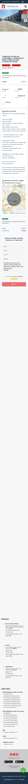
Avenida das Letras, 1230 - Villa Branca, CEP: (13, 669)
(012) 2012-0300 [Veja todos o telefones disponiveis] (15, 1)
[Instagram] (14, 754)
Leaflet (16, 213)
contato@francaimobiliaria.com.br (14, 634)
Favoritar (6, 65)
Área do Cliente (6, 1)
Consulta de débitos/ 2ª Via (10, 732)
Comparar (16, 65)
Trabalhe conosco (8, 744)
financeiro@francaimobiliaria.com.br (14, 654)
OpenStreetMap (22, 213)
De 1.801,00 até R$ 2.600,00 (11, 718)
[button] (22, 1)
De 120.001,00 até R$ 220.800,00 (12, 698)
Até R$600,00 (7, 713)
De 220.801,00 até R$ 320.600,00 (12, 699)
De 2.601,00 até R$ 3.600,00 (11, 720)
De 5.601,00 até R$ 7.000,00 (11, 724)
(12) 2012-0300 (9, 632)
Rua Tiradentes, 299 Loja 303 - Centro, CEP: (13, 648)
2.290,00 (23, 82)
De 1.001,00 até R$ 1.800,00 (10, 717)
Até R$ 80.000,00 (8, 694)
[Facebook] (11, 754)
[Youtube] (17, 754)
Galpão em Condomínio (10, 57)
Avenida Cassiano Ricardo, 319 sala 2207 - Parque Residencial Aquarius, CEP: (15, 627)
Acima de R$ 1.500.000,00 (10, 707)
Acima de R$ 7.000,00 (9, 726)
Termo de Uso (14, 767)
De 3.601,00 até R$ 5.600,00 (11, 722)
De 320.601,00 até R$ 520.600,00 (12, 701)
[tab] (21, 12)
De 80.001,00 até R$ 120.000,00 (12, 696)
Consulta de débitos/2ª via (10, 738)
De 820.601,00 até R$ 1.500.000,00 (12, 705)
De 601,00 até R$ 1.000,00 (10, 715)
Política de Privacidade (14, 766)
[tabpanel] (14, 20)
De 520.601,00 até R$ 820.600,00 (12, 703)
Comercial (6, 56)
